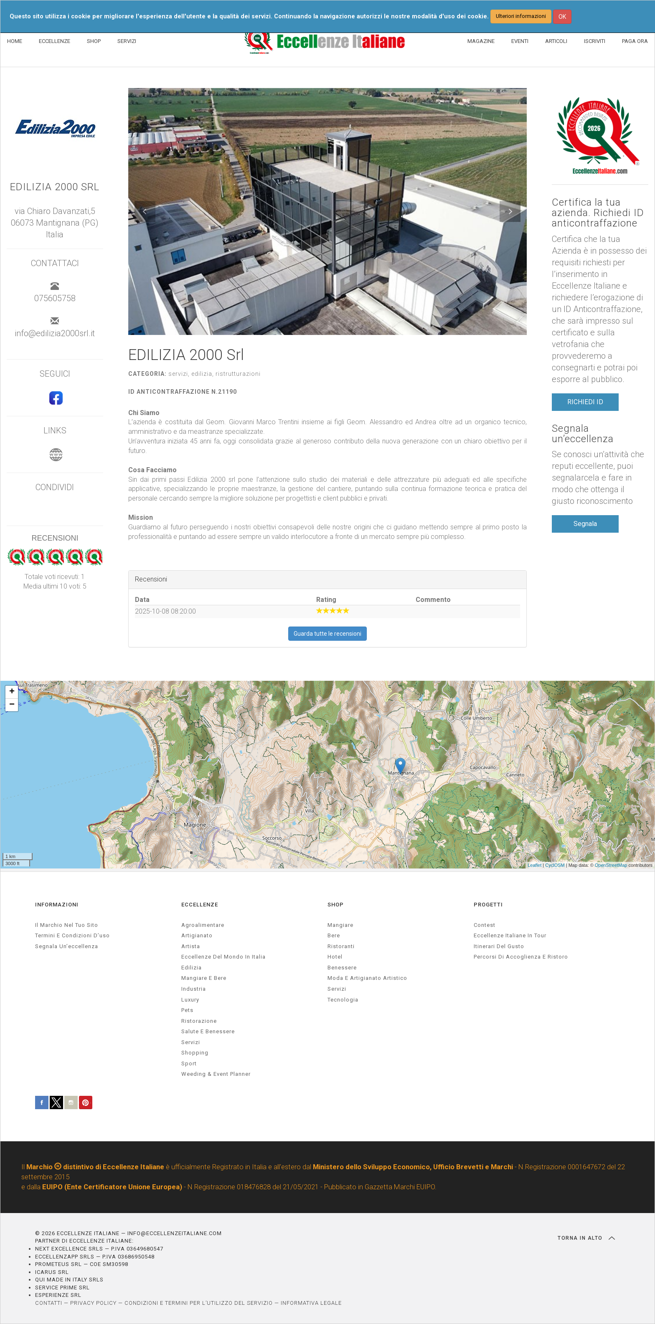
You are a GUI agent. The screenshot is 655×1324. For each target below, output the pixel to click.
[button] (145, 211)
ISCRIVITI (594, 41)
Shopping (194, 1053)
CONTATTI (48, 1303)
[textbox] (327, 475)
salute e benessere (208, 1031)
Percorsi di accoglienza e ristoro (521, 957)
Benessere (342, 967)
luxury (190, 1000)
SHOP (94, 41)
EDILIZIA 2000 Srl (54, 187)
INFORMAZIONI (57, 904)
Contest (484, 925)
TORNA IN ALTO (586, 1238)
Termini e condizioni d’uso (72, 935)
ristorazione (199, 1021)
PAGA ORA (635, 41)
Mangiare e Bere (203, 978)
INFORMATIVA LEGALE (311, 1303)
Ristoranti (341, 946)
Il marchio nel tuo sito (66, 925)
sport (189, 1063)
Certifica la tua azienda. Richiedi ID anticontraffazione (598, 213)
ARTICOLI (556, 41)
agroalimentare (202, 925)
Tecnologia (343, 1000)
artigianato (197, 935)
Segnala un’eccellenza (583, 433)
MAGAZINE (481, 41)
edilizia (191, 967)
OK (562, 16)
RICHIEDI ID (585, 402)
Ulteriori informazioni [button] (521, 16)
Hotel (335, 957)
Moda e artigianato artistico (367, 978)
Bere (334, 935)
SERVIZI (126, 41)
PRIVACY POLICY (93, 1303)
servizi (190, 1042)
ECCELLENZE (54, 41)
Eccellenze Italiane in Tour (510, 935)
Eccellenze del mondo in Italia (223, 957)
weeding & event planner (216, 1074)
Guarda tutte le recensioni (327, 633)
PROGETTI (488, 904)
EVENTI (519, 41)
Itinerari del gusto (499, 946)
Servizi (337, 989)
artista (190, 946)
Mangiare (340, 925)
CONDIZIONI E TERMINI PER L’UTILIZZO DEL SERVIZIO (198, 1303)
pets (187, 1010)
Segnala (585, 524)
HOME (14, 41)
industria (193, 989)
